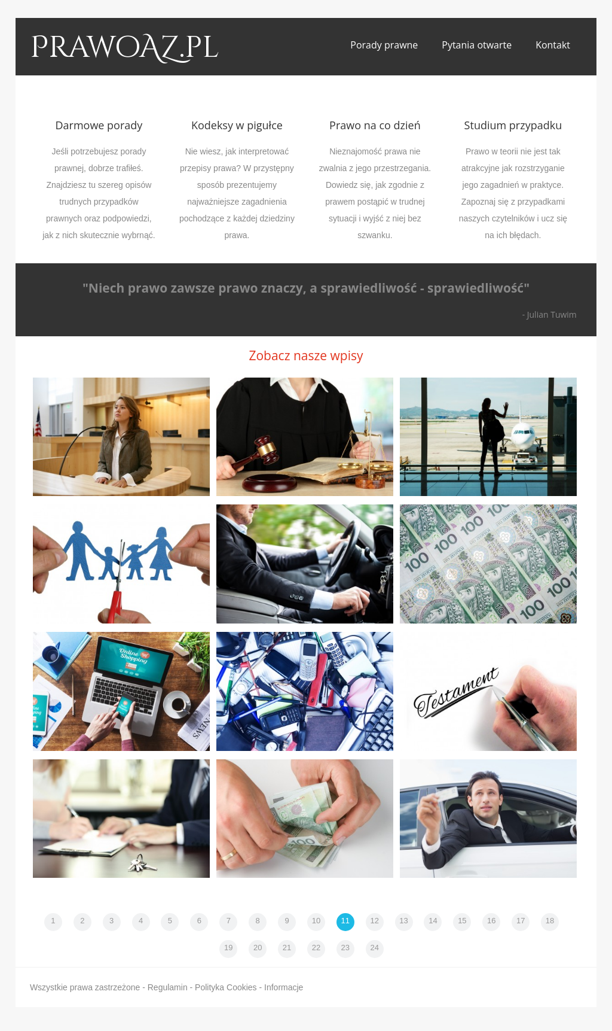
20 (257, 947)
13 (403, 920)
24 (374, 947)
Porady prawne (384, 44)
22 (316, 947)
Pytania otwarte (477, 44)
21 (287, 947)
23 (345, 947)
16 (491, 920)
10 (316, 920)
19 (228, 947)
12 (374, 920)
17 (520, 920)
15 (462, 920)
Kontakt (553, 44)
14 (433, 920)
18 (550, 920)
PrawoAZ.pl (124, 48)
